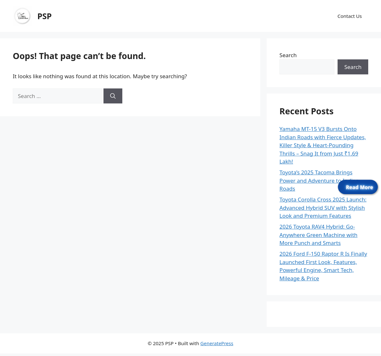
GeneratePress (216, 343)
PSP (44, 16)
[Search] (112, 96)
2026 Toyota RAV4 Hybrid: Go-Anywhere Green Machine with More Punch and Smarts (318, 234)
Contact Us (350, 16)
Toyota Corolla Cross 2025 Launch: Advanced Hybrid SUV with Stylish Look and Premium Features (322, 207)
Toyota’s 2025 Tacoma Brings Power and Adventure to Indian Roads (319, 180)
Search (288, 55)
